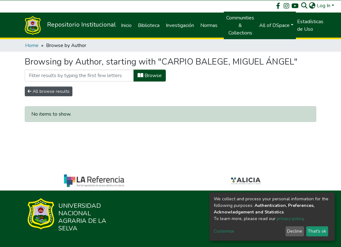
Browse (150, 75)
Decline (294, 231)
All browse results (49, 91)
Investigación (180, 25)
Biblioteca (149, 25)
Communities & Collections (240, 25)
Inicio (126, 25)
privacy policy (290, 219)
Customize (224, 231)
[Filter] (79, 75)
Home (32, 45)
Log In (323, 5)
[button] (312, 5)
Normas (209, 25)
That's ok (317, 231)
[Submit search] (304, 5)
